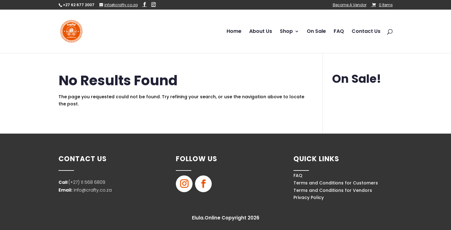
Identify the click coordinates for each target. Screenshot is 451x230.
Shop (286, 32)
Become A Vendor (349, 5)
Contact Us (366, 32)
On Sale (316, 32)
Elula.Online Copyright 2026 (225, 218)
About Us (260, 32)
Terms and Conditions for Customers (335, 183)
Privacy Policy (308, 197)
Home (234, 32)
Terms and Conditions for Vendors (332, 190)
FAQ (339, 32)
